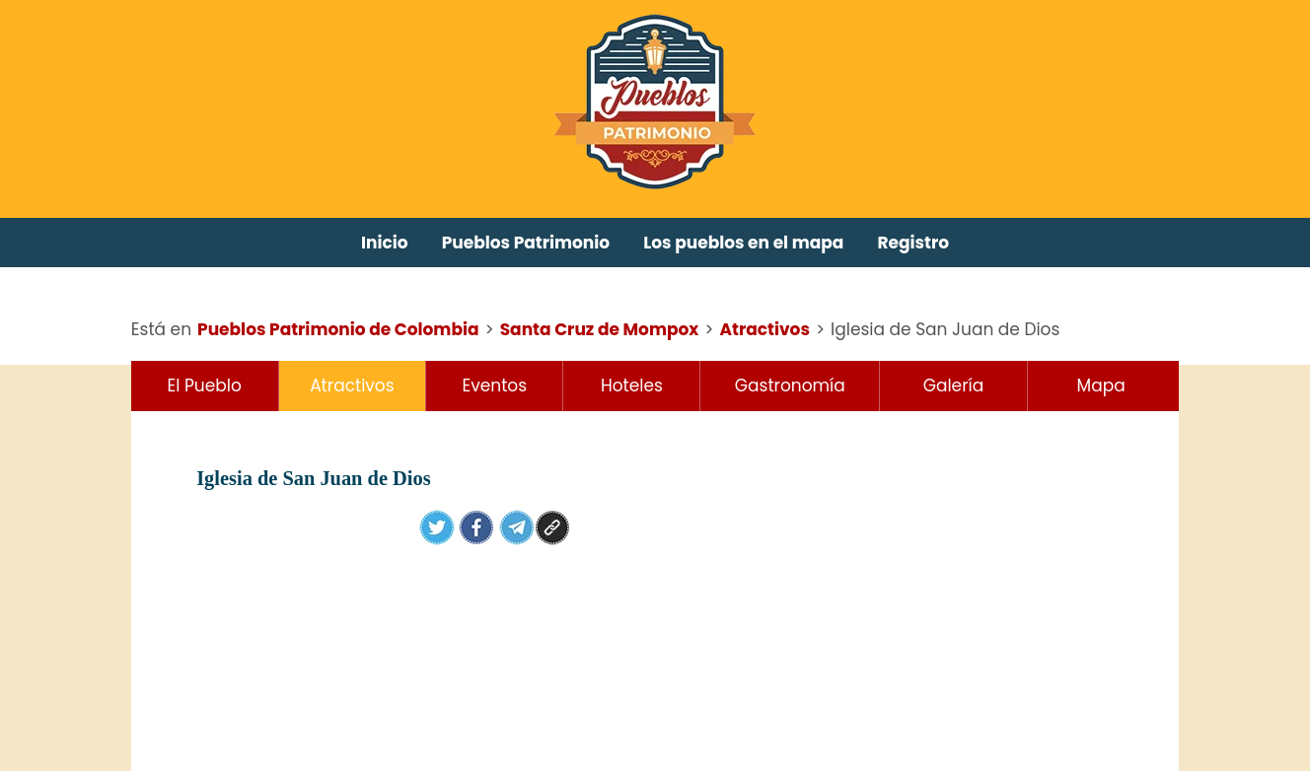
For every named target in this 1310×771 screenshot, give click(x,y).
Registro (913, 242)
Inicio (384, 242)
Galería (953, 385)
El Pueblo (205, 385)
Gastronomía (790, 385)
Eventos (495, 385)
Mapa (1101, 385)
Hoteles (632, 385)
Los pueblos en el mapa (743, 242)
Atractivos (352, 385)
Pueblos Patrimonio (526, 242)
